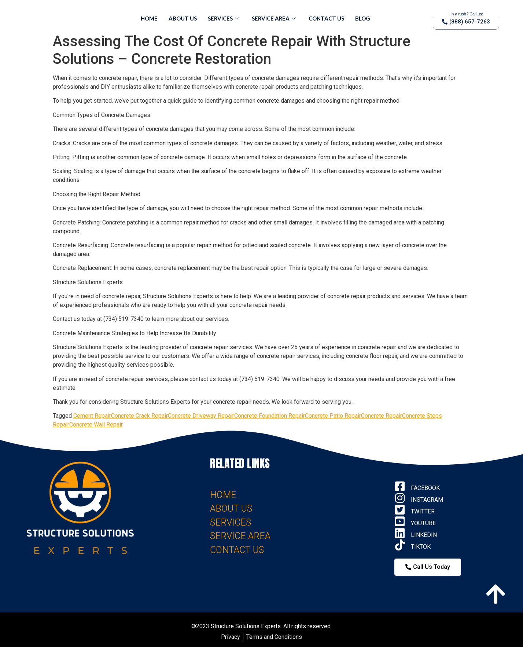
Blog (362, 18)
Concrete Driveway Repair (201, 415)
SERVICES (230, 522)
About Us (183, 18)
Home (149, 18)
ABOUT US (231, 508)
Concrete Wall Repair (96, 424)
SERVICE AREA (240, 536)
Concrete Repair (381, 415)
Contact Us (326, 18)
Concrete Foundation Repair (269, 415)
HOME (223, 495)
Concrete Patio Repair (333, 415)
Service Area (275, 18)
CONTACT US (237, 550)
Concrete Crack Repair (139, 415)
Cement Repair (92, 415)
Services (224, 18)
